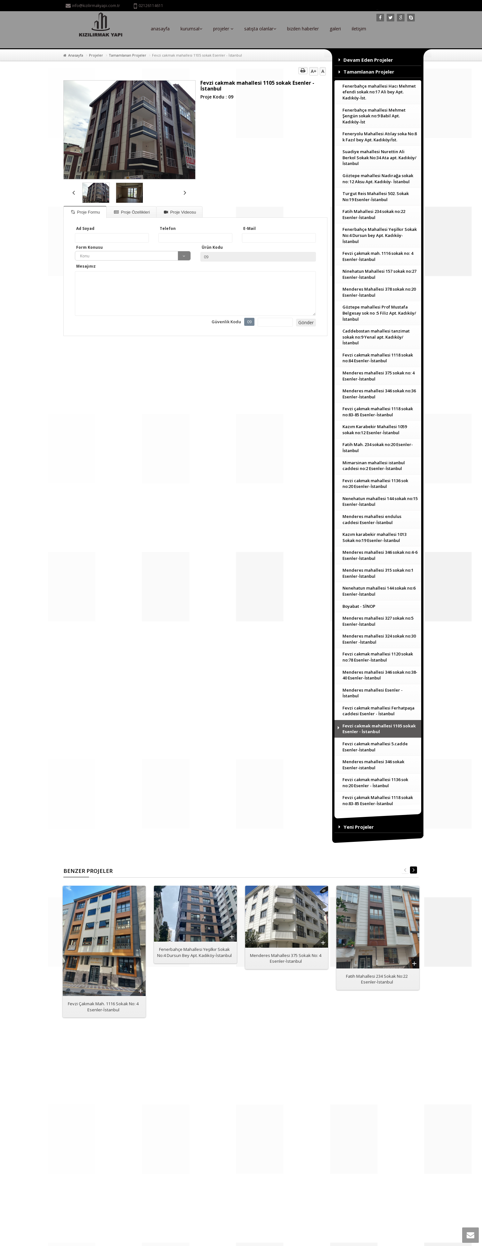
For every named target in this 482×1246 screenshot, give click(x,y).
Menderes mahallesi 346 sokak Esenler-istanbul (373, 765)
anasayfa (160, 29)
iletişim (359, 29)
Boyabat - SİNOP (358, 606)
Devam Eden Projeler (368, 60)
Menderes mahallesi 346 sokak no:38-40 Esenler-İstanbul (379, 675)
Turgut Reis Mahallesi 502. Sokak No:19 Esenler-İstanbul (375, 196)
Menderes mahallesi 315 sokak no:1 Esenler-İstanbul (378, 573)
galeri (335, 29)
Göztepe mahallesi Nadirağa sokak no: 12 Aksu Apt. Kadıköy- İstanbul (377, 178)
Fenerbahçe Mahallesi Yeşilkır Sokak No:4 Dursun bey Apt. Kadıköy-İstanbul (379, 235)
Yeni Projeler (358, 827)
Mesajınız (86, 266)
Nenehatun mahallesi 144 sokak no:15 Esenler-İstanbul (380, 501)
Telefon (168, 228)
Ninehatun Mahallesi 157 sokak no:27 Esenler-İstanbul (379, 274)
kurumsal (191, 29)
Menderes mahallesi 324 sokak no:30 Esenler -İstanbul (379, 639)
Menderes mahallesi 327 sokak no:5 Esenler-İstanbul (378, 621)
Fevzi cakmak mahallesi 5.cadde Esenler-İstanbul (375, 747)
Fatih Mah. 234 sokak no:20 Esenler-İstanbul (377, 447)
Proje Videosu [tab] (180, 212)
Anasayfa (75, 55)
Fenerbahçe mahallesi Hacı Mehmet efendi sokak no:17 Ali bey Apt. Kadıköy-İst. (379, 92)
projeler (223, 29)
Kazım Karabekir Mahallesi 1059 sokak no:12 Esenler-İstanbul (374, 429)
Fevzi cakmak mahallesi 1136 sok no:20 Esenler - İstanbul (375, 782)
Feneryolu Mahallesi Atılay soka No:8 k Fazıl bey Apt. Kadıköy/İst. (379, 137)
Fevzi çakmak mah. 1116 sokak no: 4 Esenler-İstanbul (377, 256)
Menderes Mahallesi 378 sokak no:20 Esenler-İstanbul (379, 292)
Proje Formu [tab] (85, 212)
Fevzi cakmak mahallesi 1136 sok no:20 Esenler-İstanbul (375, 484)
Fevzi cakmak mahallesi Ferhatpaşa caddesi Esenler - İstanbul (378, 711)
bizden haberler (303, 29)
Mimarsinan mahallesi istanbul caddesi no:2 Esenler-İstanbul (373, 466)
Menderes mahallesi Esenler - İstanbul (372, 693)
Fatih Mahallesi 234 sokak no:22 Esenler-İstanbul (373, 214)
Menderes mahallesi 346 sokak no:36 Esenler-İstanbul (379, 394)
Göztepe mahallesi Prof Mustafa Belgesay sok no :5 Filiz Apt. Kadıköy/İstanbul (379, 313)
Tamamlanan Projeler (127, 55)
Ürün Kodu (212, 247)
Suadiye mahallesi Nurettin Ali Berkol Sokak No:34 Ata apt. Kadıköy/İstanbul (379, 157)
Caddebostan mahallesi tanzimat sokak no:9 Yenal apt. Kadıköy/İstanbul (376, 337)
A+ (314, 71)
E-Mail (249, 228)
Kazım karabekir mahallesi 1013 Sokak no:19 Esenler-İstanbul (374, 537)
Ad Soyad (85, 228)
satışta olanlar (260, 29)
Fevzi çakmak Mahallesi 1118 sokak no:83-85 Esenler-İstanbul (377, 800)
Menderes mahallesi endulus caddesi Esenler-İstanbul (371, 519)
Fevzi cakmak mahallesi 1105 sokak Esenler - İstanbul (379, 729)
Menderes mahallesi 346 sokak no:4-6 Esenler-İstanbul (379, 555)
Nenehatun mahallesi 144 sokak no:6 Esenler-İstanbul (378, 591)
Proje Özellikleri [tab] (132, 212)
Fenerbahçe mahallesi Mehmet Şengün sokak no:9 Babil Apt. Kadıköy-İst (374, 116)
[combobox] (133, 256)
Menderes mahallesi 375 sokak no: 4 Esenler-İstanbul (378, 376)
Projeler (96, 55)
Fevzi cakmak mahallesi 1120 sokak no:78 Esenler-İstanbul (377, 657)
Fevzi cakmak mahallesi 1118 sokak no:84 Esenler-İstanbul (377, 358)
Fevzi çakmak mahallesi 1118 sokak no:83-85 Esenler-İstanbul (377, 412)
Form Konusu (89, 247)
